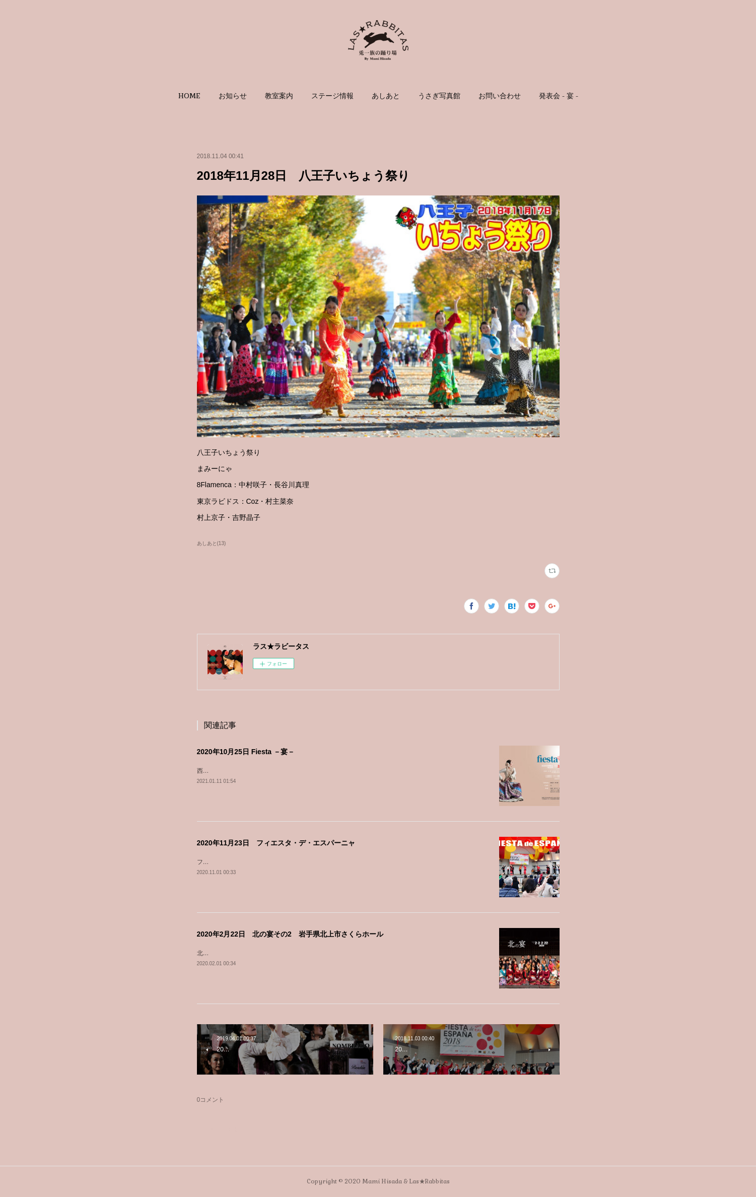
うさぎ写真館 (439, 95)
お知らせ (233, 95)
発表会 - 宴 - (558, 95)
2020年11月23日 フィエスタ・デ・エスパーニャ (276, 843)
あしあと (386, 95)
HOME (189, 95)
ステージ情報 (332, 95)
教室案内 (279, 95)
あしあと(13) (211, 543)
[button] (189, 96)
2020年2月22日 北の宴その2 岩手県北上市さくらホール (290, 934)
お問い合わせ (499, 95)
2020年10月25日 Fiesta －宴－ (246, 752)
